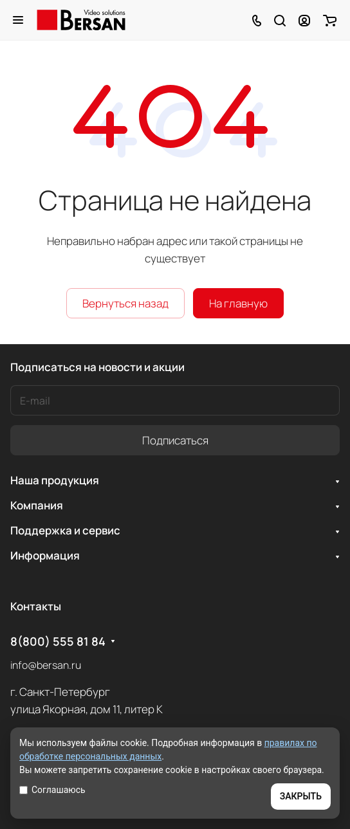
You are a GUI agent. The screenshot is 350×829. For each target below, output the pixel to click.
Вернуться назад (125, 303)
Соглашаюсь (52, 790)
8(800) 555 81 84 (58, 641)
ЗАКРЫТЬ (301, 796)
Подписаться (175, 440)
